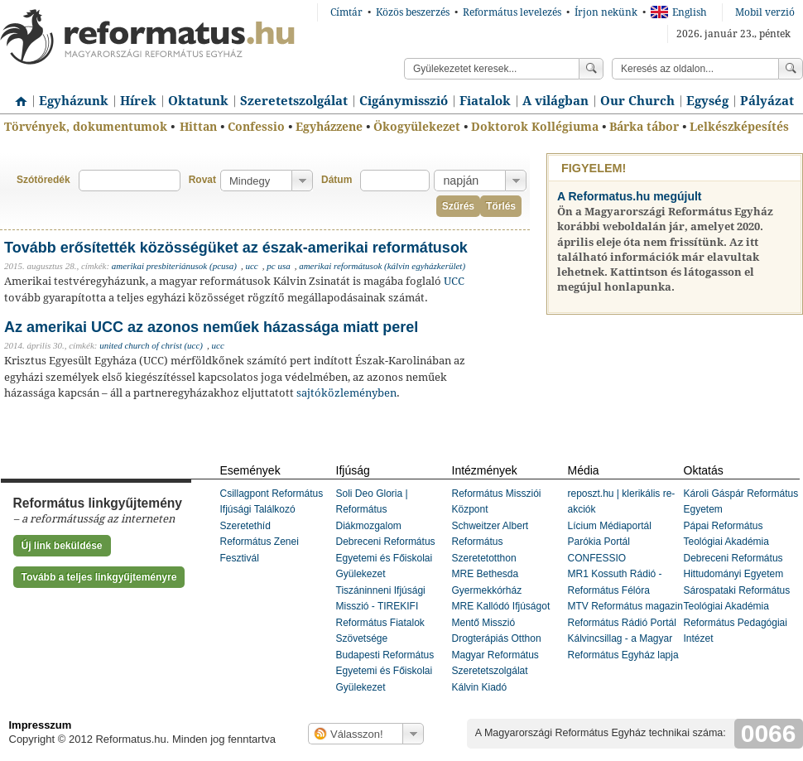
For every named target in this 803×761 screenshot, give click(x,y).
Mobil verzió (765, 12)
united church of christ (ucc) (151, 345)
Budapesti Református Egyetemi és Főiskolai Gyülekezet (385, 671)
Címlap (16, 95)
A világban (555, 101)
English (679, 12)
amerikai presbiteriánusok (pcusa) (174, 266)
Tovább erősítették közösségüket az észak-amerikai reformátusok (236, 247)
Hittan (198, 126)
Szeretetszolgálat (294, 101)
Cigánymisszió (403, 101)
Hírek (138, 101)
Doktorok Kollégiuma (535, 126)
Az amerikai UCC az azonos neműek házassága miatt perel (211, 327)
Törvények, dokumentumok (85, 126)
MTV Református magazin (625, 606)
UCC (454, 281)
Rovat (202, 179)
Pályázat (767, 101)
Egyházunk (73, 101)
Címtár (346, 12)
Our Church (637, 101)
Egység (707, 101)
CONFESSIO (597, 558)
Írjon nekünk (606, 12)
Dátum (336, 179)
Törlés (501, 206)
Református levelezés (512, 12)
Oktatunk (198, 101)
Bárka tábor (644, 126)
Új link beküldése (62, 545)
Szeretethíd (245, 526)
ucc (251, 266)
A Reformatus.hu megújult (629, 196)
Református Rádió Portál (622, 623)
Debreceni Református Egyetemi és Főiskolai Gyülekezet (385, 558)
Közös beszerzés (413, 12)
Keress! (790, 68)
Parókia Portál (599, 541)
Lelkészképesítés (739, 126)
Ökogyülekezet (416, 126)
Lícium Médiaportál (610, 526)
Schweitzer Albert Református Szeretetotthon (490, 542)
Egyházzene (329, 126)
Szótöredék (43, 179)
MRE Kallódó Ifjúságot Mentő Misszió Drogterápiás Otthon (501, 622)
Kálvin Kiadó (479, 687)
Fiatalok (485, 101)
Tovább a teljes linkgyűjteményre (99, 577)
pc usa (278, 266)
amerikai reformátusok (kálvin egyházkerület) (382, 266)
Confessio (256, 126)
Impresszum (40, 725)
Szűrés (458, 206)
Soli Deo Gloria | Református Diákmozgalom (372, 510)
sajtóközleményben (346, 393)
